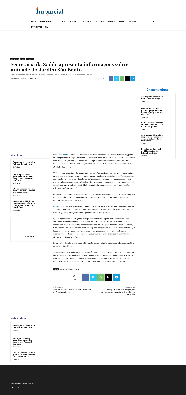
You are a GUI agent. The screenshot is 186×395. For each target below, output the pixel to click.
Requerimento (62, 154)
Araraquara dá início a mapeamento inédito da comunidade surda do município (24, 204)
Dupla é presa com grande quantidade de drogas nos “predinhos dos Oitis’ (24, 178)
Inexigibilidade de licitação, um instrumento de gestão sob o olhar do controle (117, 292)
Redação (16, 79)
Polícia (61, 21)
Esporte (86, 21)
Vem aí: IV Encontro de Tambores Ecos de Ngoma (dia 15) (72, 291)
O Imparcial (63, 269)
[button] (153, 21)
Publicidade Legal (39, 27)
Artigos (133, 21)
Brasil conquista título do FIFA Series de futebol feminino (151, 151)
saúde (77, 269)
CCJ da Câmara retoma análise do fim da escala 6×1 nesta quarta (24, 191)
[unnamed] (72, 51)
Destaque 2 (30, 59)
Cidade (22, 59)
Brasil (111, 21)
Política (99, 21)
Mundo (122, 21)
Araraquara (46, 21)
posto (71, 269)
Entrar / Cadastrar (35, 1)
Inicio (33, 21)
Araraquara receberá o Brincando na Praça (24, 163)
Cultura (73, 21)
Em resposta (58, 206)
